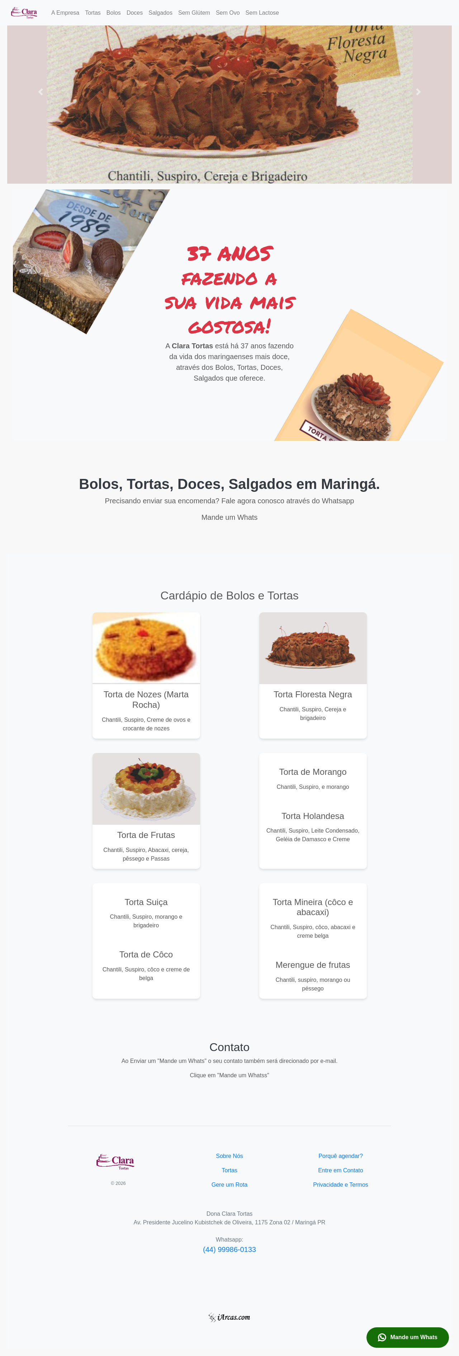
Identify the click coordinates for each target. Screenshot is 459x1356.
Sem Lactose (262, 13)
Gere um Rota (229, 1185)
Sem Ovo (228, 13)
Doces (135, 13)
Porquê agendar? (340, 1156)
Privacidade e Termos (340, 1185)
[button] (40, 92)
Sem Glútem (194, 13)
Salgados (160, 13)
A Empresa (65, 13)
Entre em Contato (340, 1170)
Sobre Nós (229, 1156)
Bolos (114, 13)
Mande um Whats (407, 1337)
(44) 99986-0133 (229, 1249)
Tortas (93, 13)
